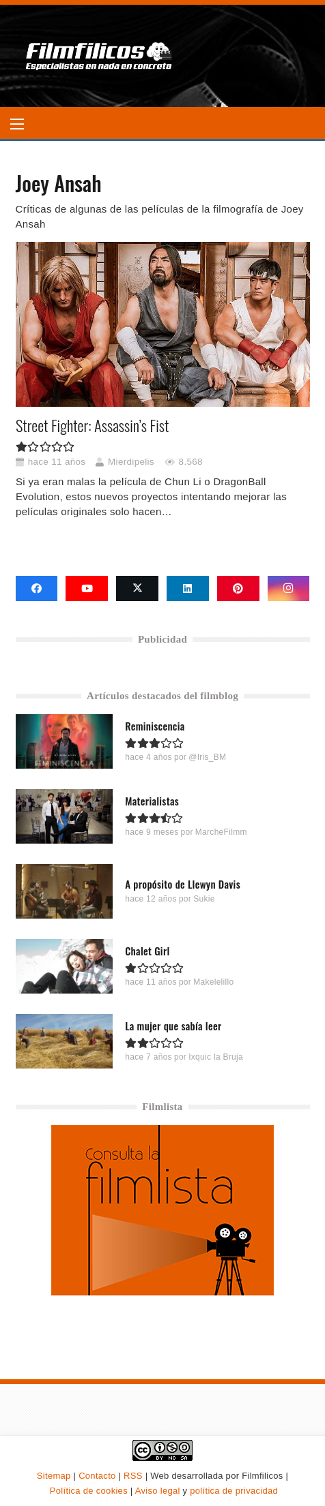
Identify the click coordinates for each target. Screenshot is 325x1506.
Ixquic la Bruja (215, 1057)
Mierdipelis (131, 462)
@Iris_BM (207, 758)
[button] (17, 124)
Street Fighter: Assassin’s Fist (92, 425)
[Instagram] (289, 589)
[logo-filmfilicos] (99, 56)
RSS (133, 1476)
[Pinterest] (238, 589)
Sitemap (54, 1476)
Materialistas (152, 801)
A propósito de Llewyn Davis (182, 884)
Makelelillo (213, 982)
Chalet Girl (147, 951)
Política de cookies (89, 1491)
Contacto (97, 1476)
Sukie (204, 899)
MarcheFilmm (220, 832)
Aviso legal (157, 1491)
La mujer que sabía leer (173, 1026)
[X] (137, 589)
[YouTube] (87, 589)
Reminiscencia (154, 726)
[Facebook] (37, 589)
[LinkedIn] (188, 589)
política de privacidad (234, 1491)
